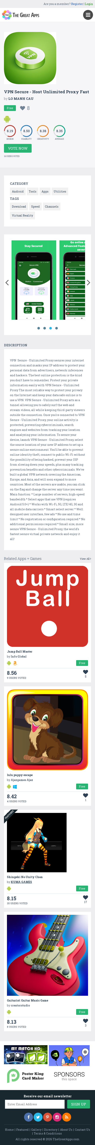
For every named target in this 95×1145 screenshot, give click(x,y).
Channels (51, 206)
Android (18, 191)
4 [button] (56, 328)
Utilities (60, 191)
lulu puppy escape (20, 775)
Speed (35, 206)
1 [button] (39, 328)
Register (77, 4)
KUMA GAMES (21, 882)
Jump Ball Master (19, 651)
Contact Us (82, 1130)
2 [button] (45, 328)
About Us (66, 1130)
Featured (22, 1130)
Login (89, 4)
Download (19, 206)
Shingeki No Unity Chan (25, 877)
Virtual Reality (22, 215)
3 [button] (50, 328)
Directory (50, 1130)
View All (85, 558)
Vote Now (18, 148)
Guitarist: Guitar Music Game (27, 1000)
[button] (6, 282)
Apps (45, 191)
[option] (34, 280)
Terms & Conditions (48, 1133)
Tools (32, 191)
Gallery (36, 1130)
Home (9, 1130)
